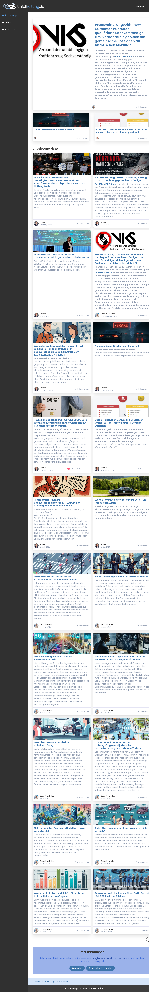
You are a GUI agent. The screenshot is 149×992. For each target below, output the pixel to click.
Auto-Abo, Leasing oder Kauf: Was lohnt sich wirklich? (121, 829)
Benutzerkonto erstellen (100, 968)
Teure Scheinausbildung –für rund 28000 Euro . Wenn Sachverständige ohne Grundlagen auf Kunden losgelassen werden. (61, 422)
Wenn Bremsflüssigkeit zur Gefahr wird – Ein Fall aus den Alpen (120, 501)
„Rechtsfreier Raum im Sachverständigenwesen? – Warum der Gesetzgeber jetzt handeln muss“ (57, 502)
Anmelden (140, 6)
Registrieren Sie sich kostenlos (109, 958)
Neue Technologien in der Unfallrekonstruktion (121, 576)
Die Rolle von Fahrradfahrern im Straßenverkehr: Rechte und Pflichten (55, 578)
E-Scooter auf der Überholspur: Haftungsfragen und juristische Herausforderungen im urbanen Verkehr (118, 745)
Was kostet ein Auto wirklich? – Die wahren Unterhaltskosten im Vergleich (59, 895)
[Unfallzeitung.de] (66, 6)
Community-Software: (85, 988)
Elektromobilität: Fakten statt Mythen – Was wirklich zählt (59, 829)
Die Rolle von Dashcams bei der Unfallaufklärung (52, 744)
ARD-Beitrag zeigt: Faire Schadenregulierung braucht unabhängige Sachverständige (121, 179)
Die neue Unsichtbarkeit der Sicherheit (54, 129)
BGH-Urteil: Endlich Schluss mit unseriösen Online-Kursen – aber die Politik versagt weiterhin (122, 131)
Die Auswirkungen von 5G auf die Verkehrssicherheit (53, 658)
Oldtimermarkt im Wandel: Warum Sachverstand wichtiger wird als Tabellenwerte (61, 256)
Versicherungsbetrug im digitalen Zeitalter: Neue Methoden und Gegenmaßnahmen (120, 658)
